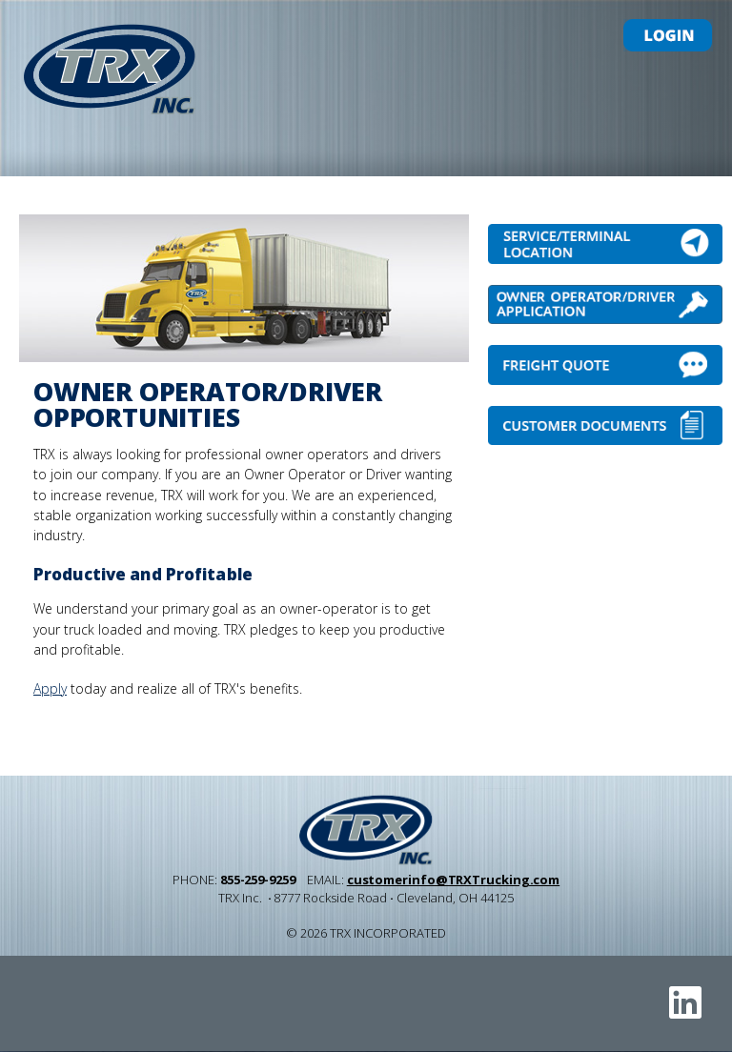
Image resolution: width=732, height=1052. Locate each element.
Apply (50, 688)
